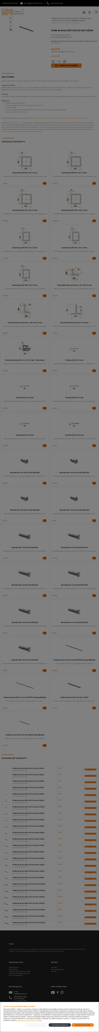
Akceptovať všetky (82, 1025)
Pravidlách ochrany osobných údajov (29, 1020)
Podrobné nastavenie (60, 1025)
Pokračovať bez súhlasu (36, 1025)
